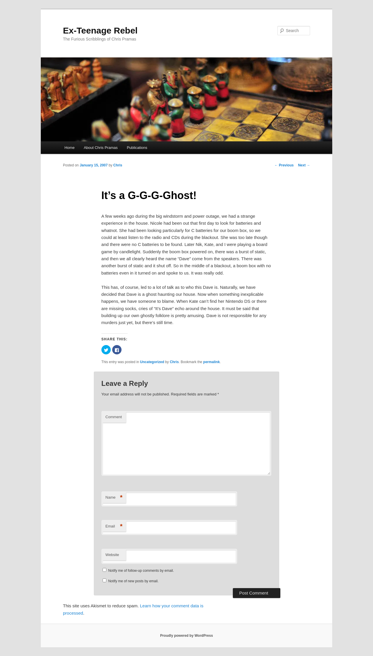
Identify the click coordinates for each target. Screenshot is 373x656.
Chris (117, 165)
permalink (211, 362)
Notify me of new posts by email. (133, 581)
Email (114, 526)
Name (114, 497)
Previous (284, 165)
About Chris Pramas (100, 147)
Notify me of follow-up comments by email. (141, 571)
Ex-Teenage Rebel (100, 30)
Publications (137, 147)
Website (112, 555)
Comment (113, 417)
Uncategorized (152, 362)
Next (304, 165)
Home (69, 147)
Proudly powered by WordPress (186, 636)
